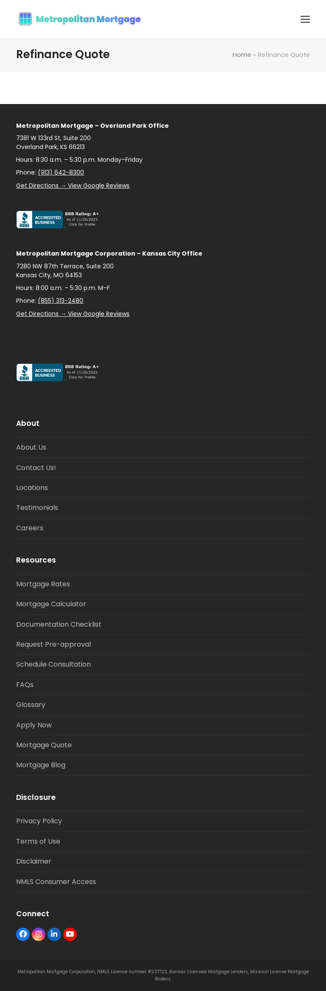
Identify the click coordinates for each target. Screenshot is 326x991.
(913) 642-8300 (61, 172)
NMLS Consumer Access (56, 882)
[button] (305, 19)
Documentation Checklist (58, 624)
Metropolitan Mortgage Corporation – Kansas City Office (109, 253)
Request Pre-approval (53, 644)
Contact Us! (36, 468)
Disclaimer (33, 861)
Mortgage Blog (40, 765)
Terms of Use (38, 841)
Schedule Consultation (53, 664)
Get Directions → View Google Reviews (72, 185)
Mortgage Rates (43, 584)
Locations (32, 488)
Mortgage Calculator (51, 604)
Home (242, 55)
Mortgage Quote (44, 745)
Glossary (30, 704)
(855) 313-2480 (60, 300)
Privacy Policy (39, 821)
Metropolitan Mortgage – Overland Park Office (92, 125)
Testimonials (37, 507)
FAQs (25, 685)
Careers (29, 528)
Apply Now (34, 725)
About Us (31, 447)
